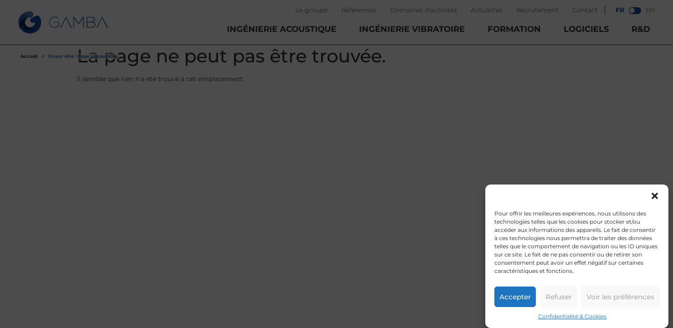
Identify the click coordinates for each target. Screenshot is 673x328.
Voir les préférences (620, 296)
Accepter (515, 296)
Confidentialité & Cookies (572, 316)
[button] (654, 195)
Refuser (558, 296)
